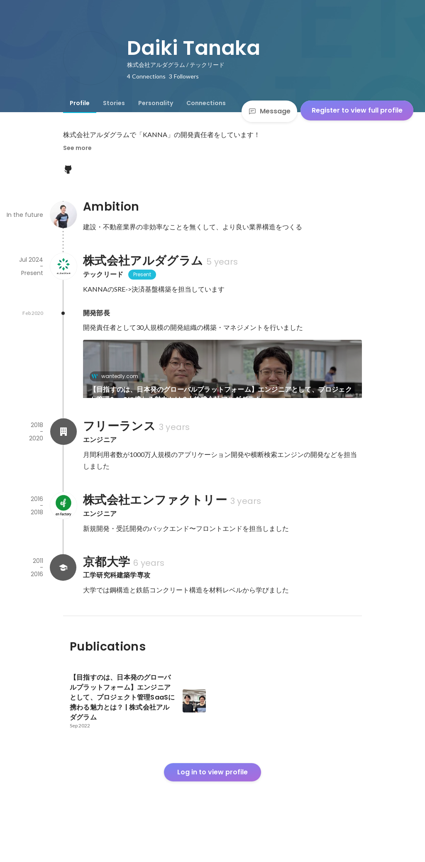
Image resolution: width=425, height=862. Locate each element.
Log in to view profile (212, 800)
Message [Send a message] (269, 111)
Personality (155, 103)
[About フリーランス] (63, 460)
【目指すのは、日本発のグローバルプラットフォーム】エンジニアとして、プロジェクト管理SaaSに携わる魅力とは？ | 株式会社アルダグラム (221, 394)
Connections (206, 103)
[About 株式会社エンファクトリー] (63, 534)
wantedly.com (117, 376)
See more (77, 148)
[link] (222, 380)
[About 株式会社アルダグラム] (63, 266)
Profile (80, 103)
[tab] (79, 103)
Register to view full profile (357, 110)
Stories (114, 103)
